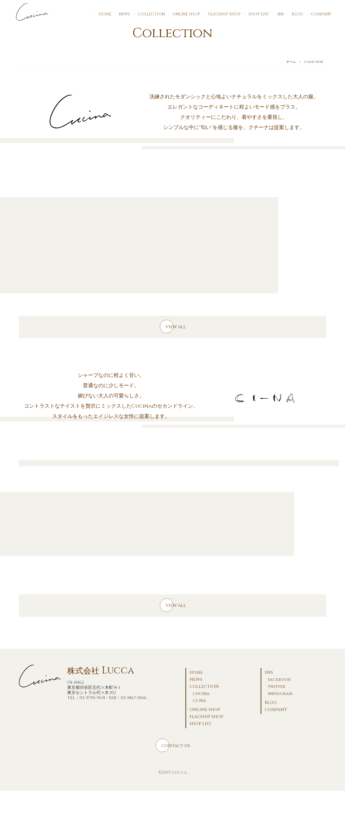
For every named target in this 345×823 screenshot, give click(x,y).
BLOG (297, 14)
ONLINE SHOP (186, 14)
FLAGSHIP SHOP (224, 14)
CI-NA (199, 701)
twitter (276, 686)
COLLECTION (151, 14)
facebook (279, 679)
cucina (201, 694)
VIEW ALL (175, 327)
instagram (280, 694)
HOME (105, 14)
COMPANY (321, 14)
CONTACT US (175, 746)
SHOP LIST (258, 14)
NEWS (124, 14)
